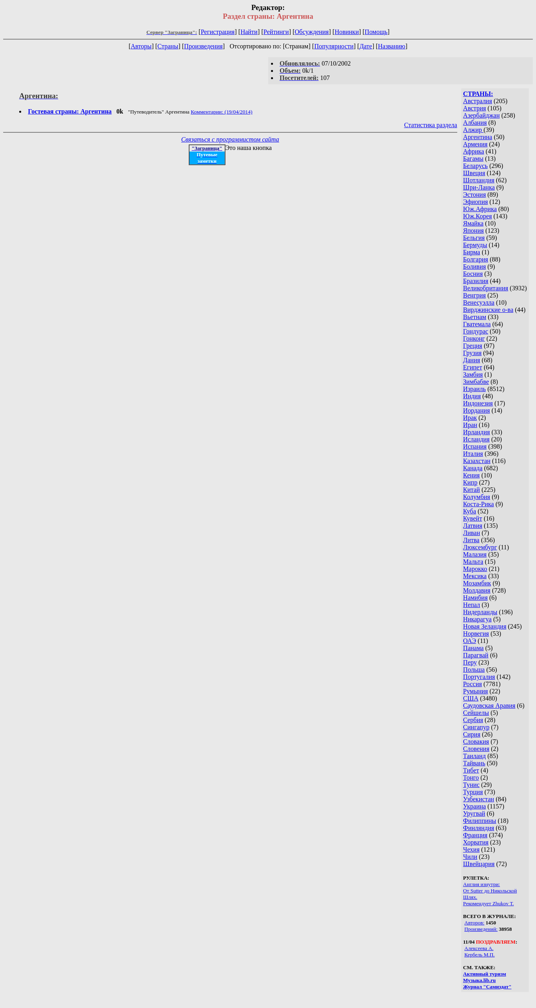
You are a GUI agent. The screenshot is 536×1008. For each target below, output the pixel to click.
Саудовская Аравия (489, 705)
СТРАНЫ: (478, 93)
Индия (472, 396)
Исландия (476, 439)
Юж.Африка (480, 209)
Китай (471, 489)
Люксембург (480, 547)
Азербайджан (481, 115)
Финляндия (478, 827)
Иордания (476, 410)
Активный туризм (484, 974)
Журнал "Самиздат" (487, 987)
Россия (472, 684)
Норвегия (476, 633)
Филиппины (479, 820)
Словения (476, 748)
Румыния (475, 691)
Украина (474, 806)
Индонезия (478, 403)
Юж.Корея (477, 216)
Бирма (471, 252)
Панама (473, 648)
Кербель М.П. (479, 955)
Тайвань (474, 763)
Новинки (347, 31)
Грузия (472, 352)
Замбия (473, 374)
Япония (473, 230)
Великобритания (485, 288)
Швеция (474, 173)
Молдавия (476, 590)
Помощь (376, 31)
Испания (475, 446)
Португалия (479, 676)
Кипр (470, 482)
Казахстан (476, 460)
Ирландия (476, 432)
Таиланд (474, 756)
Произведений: (481, 929)
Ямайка (473, 223)
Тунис (471, 784)
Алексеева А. (479, 948)
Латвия (472, 525)
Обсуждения (312, 31)
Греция (472, 345)
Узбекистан (478, 799)
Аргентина (477, 137)
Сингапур (476, 727)
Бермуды (475, 245)
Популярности (333, 46)
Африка (473, 151)
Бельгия (474, 237)
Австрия (474, 108)
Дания (471, 360)
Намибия (475, 597)
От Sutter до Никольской (490, 891)
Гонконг (474, 338)
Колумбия (476, 496)
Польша (474, 669)
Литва (471, 540)
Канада (472, 468)
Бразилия (475, 280)
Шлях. (470, 897)
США (470, 698)
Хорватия (476, 842)
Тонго (471, 777)
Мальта (473, 561)
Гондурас (475, 331)
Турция (473, 791)
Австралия (477, 101)
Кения (471, 475)
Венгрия (474, 295)
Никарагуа (477, 619)
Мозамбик (477, 583)
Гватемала (477, 324)
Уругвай (474, 813)
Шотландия (478, 180)
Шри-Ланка (479, 187)
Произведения (203, 46)
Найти (249, 31)
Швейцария (479, 863)
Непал (471, 604)
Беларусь (475, 165)
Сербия (473, 720)
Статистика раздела (430, 125)
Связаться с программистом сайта (230, 139)
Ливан (471, 532)
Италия (473, 453)
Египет (472, 367)
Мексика (475, 576)
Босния (473, 273)
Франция (475, 835)
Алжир (473, 129)
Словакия (476, 741)
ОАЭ (469, 640)
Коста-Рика (478, 504)
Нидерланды (480, 612)
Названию (392, 46)
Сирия (471, 734)
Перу (470, 662)
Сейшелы (476, 712)
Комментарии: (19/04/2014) (221, 112)
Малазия (475, 554)
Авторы (141, 46)
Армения (475, 144)
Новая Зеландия (484, 626)
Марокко (475, 568)
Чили (470, 856)
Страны (167, 46)
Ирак (470, 417)
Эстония (474, 194)
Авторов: (474, 923)
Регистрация (218, 31)
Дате (365, 46)
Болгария (475, 259)
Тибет (471, 770)
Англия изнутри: (481, 884)
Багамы (473, 158)
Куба (469, 511)
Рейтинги (276, 31)
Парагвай (475, 655)
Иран (470, 424)
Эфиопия (475, 201)
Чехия (471, 849)
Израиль (474, 388)
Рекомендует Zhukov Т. (488, 903)
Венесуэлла (478, 302)
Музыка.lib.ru (479, 980)
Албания (475, 122)
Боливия (474, 266)
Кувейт (472, 518)
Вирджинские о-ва (488, 309)
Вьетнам (474, 316)
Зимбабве (476, 381)
